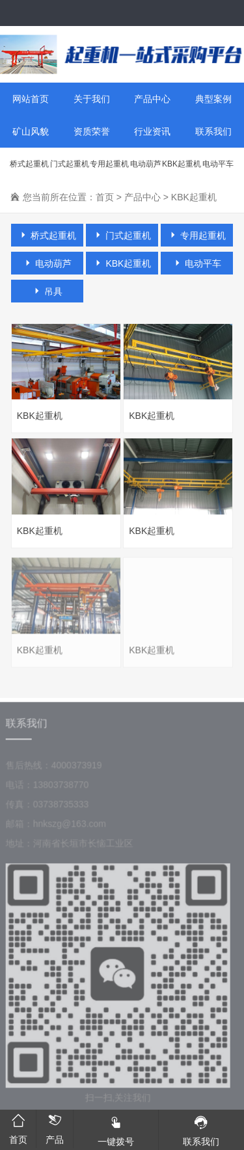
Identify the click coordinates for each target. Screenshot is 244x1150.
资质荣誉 (92, 131)
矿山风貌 (30, 131)
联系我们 (213, 131)
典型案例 (213, 99)
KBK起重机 (181, 163)
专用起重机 (109, 163)
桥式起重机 (29, 163)
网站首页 (30, 99)
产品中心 (152, 99)
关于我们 (92, 99)
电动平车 (218, 163)
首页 (105, 197)
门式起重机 (69, 163)
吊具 (47, 291)
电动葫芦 (145, 163)
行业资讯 (152, 131)
